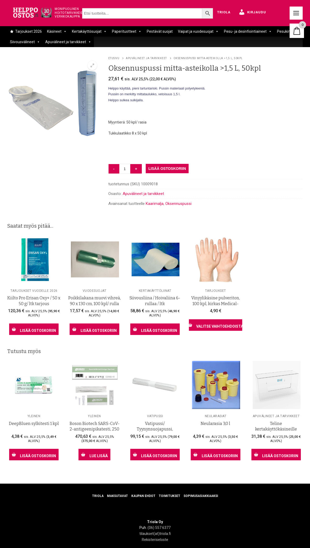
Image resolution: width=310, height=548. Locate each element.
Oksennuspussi (178, 203)
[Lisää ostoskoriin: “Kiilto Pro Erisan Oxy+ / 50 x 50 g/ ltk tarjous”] (34, 329)
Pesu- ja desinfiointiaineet (248, 31)
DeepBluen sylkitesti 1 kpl (34, 423)
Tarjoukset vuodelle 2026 (34, 291)
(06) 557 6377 (159, 527)
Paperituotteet (127, 31)
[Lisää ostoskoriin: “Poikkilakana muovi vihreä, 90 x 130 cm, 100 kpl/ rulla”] (94, 329)
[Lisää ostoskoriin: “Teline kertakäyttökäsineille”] (276, 454)
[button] (92, 65)
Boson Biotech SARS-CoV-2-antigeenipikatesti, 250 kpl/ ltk (95, 429)
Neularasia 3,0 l (215, 423)
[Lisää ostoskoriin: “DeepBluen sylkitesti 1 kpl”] (34, 454)
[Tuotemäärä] (124, 169)
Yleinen (34, 416)
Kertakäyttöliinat (155, 291)
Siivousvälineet (25, 42)
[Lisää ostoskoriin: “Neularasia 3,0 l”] (215, 454)
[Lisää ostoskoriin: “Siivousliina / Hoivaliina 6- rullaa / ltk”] (155, 329)
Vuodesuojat (94, 291)
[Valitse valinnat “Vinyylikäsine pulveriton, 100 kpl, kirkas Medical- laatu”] (215, 325)
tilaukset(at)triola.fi (155, 534)
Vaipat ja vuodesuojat (198, 31)
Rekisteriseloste (155, 540)
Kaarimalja (155, 203)
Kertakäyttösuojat (89, 31)
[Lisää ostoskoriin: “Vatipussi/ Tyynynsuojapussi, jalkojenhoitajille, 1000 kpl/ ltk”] (155, 454)
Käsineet (57, 31)
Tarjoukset (215, 291)
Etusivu (114, 58)
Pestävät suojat (160, 31)
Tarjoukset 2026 (28, 31)
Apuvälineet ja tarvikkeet (68, 42)
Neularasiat (216, 416)
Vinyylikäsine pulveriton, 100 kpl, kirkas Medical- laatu (215, 303)
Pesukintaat (287, 31)
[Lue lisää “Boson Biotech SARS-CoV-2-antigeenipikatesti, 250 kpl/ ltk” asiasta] (94, 454)
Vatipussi (155, 416)
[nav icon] (296, 13)
